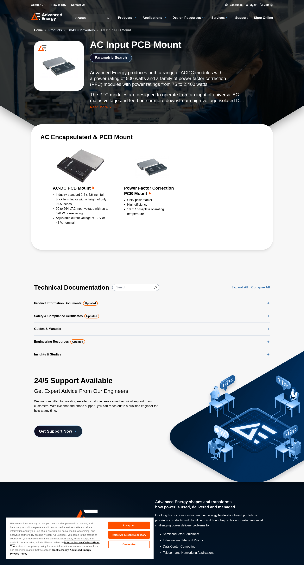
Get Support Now (58, 431)
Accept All (129, 525)
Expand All (239, 287)
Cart (266, 4)
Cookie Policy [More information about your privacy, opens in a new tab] (60, 550)
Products (55, 30)
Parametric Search (111, 58)
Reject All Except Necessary (129, 534)
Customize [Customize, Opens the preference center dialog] (129, 544)
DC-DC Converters (82, 30)
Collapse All (260, 287)
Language (234, 4)
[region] (80, 538)
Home (39, 30)
